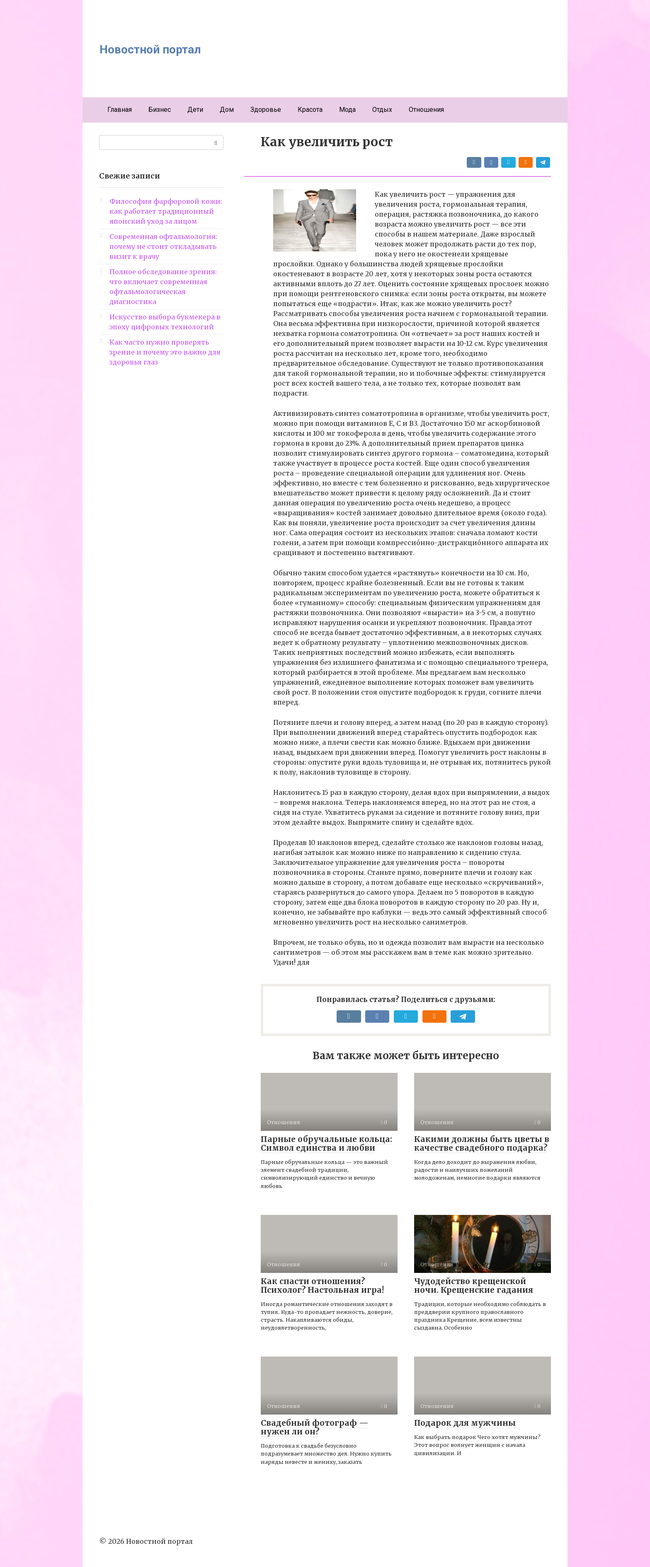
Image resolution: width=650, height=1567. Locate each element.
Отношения (426, 109)
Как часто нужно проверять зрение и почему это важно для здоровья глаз (165, 352)
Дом (227, 109)
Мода (347, 109)
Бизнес (159, 109)
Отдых (382, 109)
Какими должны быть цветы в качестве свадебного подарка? (481, 1143)
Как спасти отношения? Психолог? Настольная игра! (322, 1285)
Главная (119, 109)
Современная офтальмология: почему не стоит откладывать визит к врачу (163, 246)
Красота (310, 109)
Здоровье (265, 109)
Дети (195, 109)
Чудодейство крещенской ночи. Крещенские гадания (473, 1285)
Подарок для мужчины (465, 1423)
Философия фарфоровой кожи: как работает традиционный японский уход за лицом (165, 211)
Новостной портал (150, 49)
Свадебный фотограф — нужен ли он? (315, 1427)
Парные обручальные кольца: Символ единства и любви (326, 1143)
